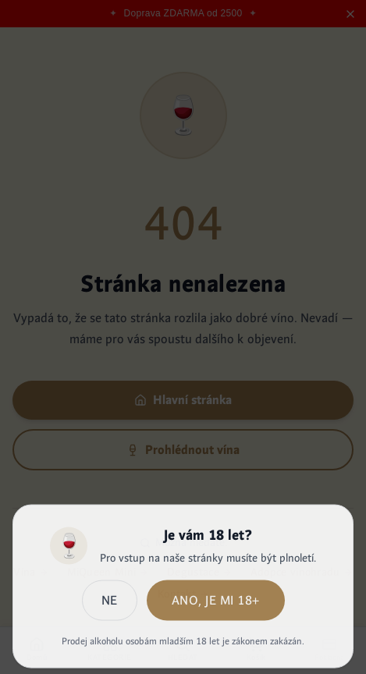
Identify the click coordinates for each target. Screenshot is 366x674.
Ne (109, 603)
